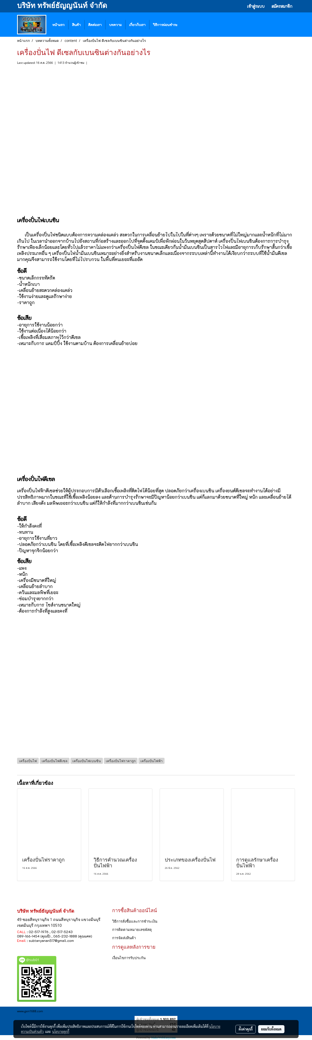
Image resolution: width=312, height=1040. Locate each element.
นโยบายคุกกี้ (60, 1031)
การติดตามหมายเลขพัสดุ (132, 929)
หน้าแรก (58, 24)
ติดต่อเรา (95, 24)
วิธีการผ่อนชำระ (165, 24)
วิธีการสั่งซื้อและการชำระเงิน (134, 921)
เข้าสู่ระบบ (255, 6)
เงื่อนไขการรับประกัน (129, 957)
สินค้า (76, 24)
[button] (188, 25)
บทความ (115, 24)
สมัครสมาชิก (282, 6)
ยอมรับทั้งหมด (271, 1029)
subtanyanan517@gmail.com (51, 940)
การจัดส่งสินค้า (124, 937)
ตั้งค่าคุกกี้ (246, 1029)
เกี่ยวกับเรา (137, 24)
